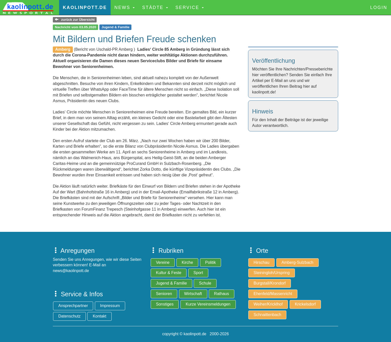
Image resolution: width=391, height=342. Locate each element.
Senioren (164, 294)
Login (378, 7)
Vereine (162, 262)
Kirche (187, 262)
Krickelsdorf (305, 304)
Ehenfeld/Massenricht (273, 294)
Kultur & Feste (168, 273)
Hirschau (261, 262)
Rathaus (221, 294)
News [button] (124, 7)
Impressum (110, 306)
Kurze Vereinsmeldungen (208, 304)
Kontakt (99, 316)
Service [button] (189, 7)
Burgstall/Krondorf (270, 283)
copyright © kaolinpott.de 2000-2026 (195, 334)
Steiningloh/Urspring (272, 273)
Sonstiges (164, 304)
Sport (198, 273)
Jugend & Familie (171, 283)
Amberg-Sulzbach (297, 262)
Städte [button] (155, 7)
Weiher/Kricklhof (268, 304)
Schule (205, 283)
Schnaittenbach (267, 315)
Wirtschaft (193, 294)
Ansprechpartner (73, 306)
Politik (210, 262)
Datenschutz (69, 316)
